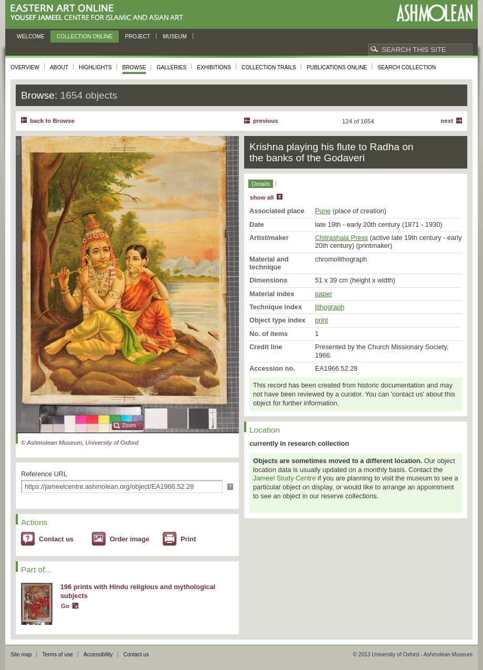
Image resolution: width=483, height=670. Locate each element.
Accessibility (98, 654)
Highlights (95, 67)
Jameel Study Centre (284, 478)
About (59, 67)
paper (323, 294)
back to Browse (52, 121)
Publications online (337, 67)
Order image (129, 539)
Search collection (406, 67)
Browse (134, 67)
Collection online (84, 36)
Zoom (129, 425)
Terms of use (57, 654)
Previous (265, 121)
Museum (175, 36)
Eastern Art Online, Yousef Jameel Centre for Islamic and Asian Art (99, 13)
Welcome (31, 36)
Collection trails (269, 67)
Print (188, 539)
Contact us (56, 539)
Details (260, 184)
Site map (21, 654)
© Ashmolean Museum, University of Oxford (80, 442)
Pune (323, 211)
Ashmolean (434, 13)
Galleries (171, 67)
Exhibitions (214, 67)
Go (65, 606)
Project (137, 36)
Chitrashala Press (341, 238)
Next (446, 121)
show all (262, 197)
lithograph (329, 307)
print (321, 320)
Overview (24, 67)
